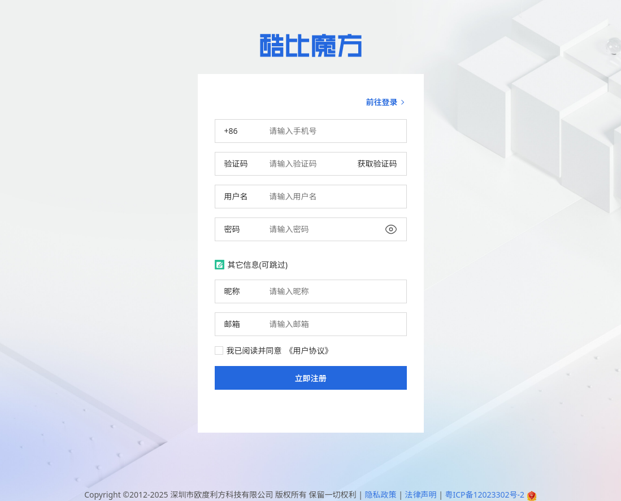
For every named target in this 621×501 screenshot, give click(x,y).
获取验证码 (377, 163)
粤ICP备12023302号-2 (484, 494)
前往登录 (386, 102)
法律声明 (420, 494)
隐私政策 (380, 494)
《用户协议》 (309, 350)
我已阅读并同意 (274, 350)
